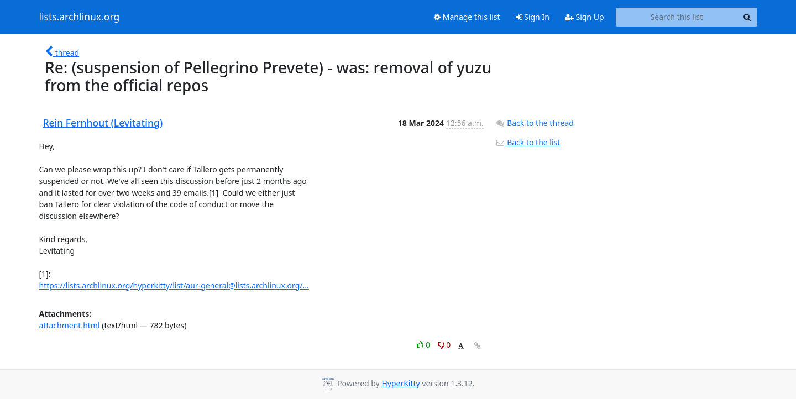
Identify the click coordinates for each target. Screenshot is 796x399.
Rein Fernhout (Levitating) (103, 122)
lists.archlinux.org (79, 17)
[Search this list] (677, 17)
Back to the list (528, 142)
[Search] (747, 17)
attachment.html (69, 325)
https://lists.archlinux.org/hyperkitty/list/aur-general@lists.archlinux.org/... (174, 285)
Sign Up (584, 17)
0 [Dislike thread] (444, 344)
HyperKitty (400, 383)
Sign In (532, 17)
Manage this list (467, 17)
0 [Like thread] (424, 344)
